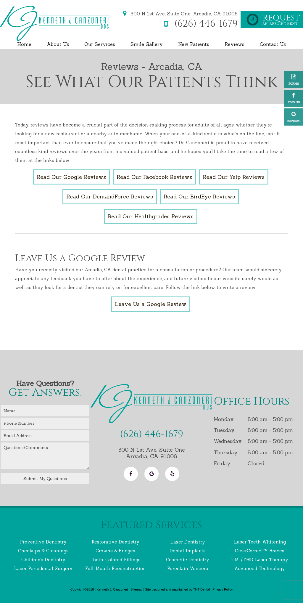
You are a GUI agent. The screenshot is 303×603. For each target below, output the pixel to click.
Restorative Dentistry (115, 542)
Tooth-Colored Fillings (116, 559)
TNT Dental (201, 589)
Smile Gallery (146, 44)
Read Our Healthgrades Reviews (151, 216)
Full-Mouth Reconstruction (115, 568)
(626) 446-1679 (198, 24)
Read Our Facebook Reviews (154, 177)
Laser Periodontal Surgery (43, 568)
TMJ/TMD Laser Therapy (259, 559)
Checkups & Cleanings (43, 551)
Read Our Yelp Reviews (234, 177)
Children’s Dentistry (43, 559)
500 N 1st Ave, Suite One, (179, 14)
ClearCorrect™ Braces (259, 551)
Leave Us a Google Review (150, 304)
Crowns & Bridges (115, 551)
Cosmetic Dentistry (187, 559)
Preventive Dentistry (43, 542)
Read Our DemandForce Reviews (109, 196)
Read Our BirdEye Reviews (199, 196)
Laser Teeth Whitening (260, 542)
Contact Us (273, 44)
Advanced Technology (259, 568)
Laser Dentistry (187, 542)
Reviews (234, 44)
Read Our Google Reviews (71, 177)
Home (24, 44)
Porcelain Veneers (187, 568)
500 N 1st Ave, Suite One (151, 452)
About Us (58, 44)
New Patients (193, 44)
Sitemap (136, 589)
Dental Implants (188, 551)
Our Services (99, 44)
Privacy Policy (222, 589)
